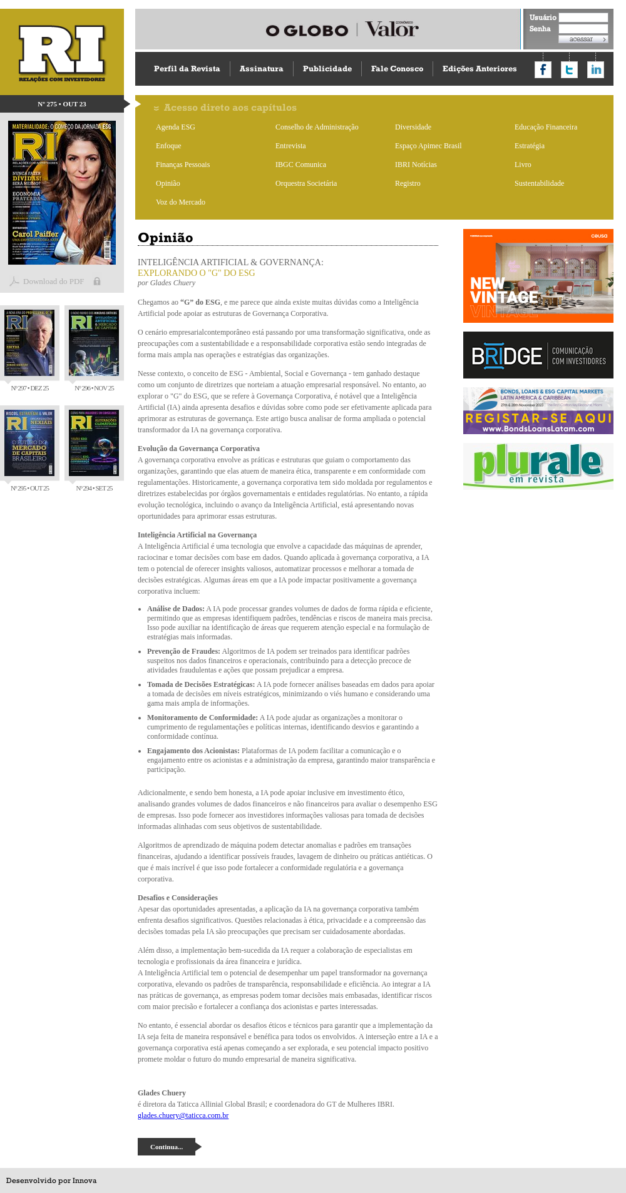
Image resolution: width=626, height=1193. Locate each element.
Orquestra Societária (306, 183)
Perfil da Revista (187, 68)
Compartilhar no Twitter (569, 69)
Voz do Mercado (180, 202)
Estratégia (530, 145)
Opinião (168, 183)
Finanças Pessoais (183, 164)
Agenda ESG (175, 127)
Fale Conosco (397, 68)
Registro (408, 183)
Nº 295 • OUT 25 (29, 451)
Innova (84, 1180)
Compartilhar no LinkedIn (595, 69)
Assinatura (262, 68)
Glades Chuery (172, 282)
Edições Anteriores (480, 68)
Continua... (166, 1146)
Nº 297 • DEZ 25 (29, 351)
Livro (523, 164)
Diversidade (413, 127)
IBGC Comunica (300, 164)
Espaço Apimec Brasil (428, 145)
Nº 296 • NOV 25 (94, 351)
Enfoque (169, 145)
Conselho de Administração (317, 127)
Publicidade (327, 68)
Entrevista (290, 145)
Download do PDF (54, 281)
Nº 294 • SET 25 (94, 451)
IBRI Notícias (416, 164)
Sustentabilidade (539, 183)
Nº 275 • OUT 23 (62, 104)
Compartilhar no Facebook (543, 69)
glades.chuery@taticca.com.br (183, 1115)
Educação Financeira (546, 127)
